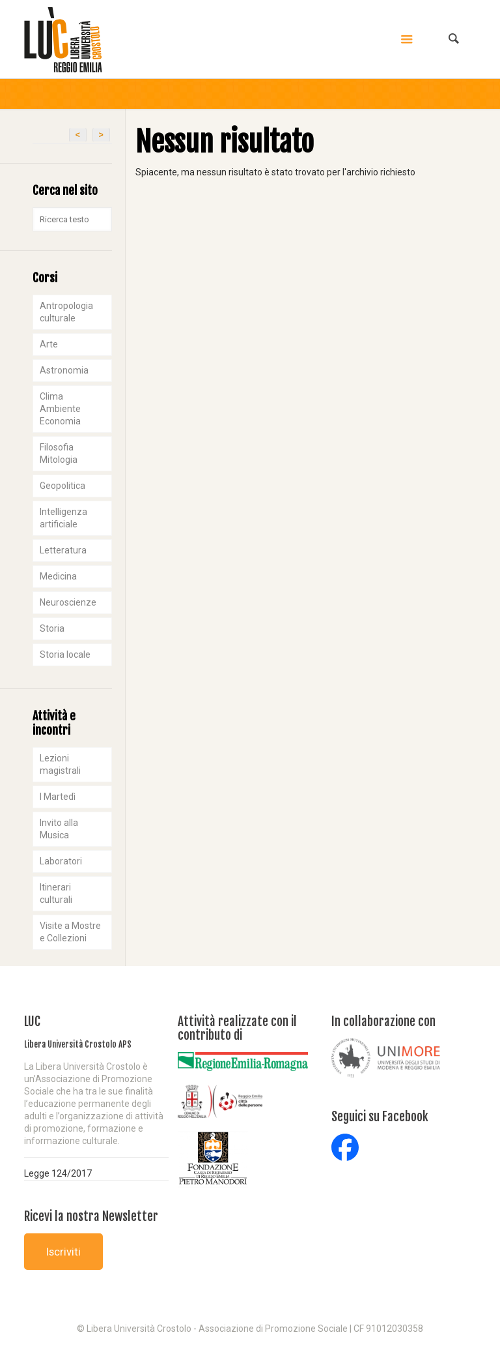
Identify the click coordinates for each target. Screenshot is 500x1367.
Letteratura (63, 550)
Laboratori (61, 861)
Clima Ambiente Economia (60, 408)
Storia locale (65, 654)
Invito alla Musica (59, 828)
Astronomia (64, 370)
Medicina (58, 576)
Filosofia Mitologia (58, 453)
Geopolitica (62, 485)
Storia (52, 628)
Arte (49, 344)
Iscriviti (63, 1251)
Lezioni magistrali (60, 764)
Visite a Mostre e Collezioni (70, 931)
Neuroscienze (68, 602)
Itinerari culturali (56, 893)
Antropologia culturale (66, 312)
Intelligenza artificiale (63, 518)
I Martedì (58, 796)
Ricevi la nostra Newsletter (91, 1216)
